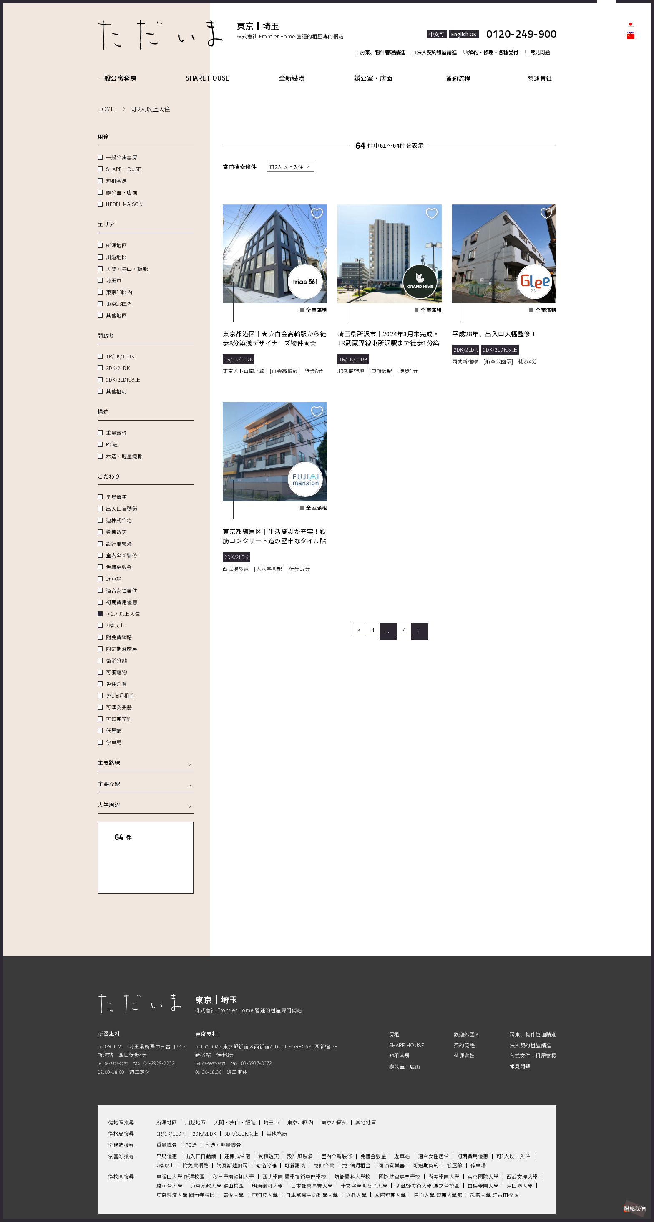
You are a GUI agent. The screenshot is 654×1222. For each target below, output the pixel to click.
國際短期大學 (390, 1167)
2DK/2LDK (118, 358)
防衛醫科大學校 (352, 1149)
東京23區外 (119, 293)
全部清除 (168, 827)
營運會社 (543, 68)
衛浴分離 (116, 650)
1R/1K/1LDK (120, 346)
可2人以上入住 (123, 603)
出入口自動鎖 (121, 498)
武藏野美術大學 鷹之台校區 (427, 1158)
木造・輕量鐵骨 (124, 446)
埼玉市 (114, 270)
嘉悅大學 (233, 1167)
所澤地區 (116, 235)
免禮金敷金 (119, 557)
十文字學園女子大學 (364, 1158)
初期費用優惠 (121, 592)
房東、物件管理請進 (381, 35)
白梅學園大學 (483, 1158)
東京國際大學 (483, 1149)
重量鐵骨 (116, 422)
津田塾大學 (520, 1158)
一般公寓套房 (117, 68)
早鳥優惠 (116, 487)
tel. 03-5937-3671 (215, 1036)
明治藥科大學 (267, 1158)
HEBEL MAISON (124, 194)
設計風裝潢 (119, 533)
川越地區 (116, 247)
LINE (630, 101)
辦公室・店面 (381, 68)
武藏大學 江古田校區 (494, 1167)
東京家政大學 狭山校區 (217, 1158)
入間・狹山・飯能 (127, 258)
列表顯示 (123, 851)
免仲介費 (116, 674)
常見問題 (546, 35)
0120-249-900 (521, 25)
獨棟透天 (116, 522)
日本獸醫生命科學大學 (312, 1167)
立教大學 (356, 1167)
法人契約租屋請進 (438, 35)
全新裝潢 (297, 68)
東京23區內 (119, 282)
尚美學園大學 (444, 1149)
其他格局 (116, 381)
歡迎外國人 (467, 1007)
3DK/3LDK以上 (123, 369)
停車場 (114, 732)
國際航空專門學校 (399, 1149)
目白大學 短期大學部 (438, 1167)
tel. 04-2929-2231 (118, 1036)
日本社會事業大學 (312, 1158)
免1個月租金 (120, 685)
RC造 (112, 434)
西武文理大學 (522, 1149)
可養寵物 (116, 662)
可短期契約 (119, 709)
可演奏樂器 (119, 697)
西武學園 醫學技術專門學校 (294, 1149)
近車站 (114, 568)
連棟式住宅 (119, 510)
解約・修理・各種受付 (497, 35)
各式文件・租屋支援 (533, 1028)
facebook (630, 73)
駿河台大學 (169, 1158)
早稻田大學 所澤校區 (180, 1149)
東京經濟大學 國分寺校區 (185, 1167)
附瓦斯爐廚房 (121, 638)
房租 (394, 1007)
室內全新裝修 (121, 545)
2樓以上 (115, 615)
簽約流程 (466, 68)
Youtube (630, 115)
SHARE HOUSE (211, 68)
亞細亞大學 (265, 1167)
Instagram (630, 87)
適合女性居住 (121, 580)
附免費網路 (119, 627)
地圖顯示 (168, 851)
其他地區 (116, 305)
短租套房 (116, 170)
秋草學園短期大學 (233, 1149)
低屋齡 (114, 720)
